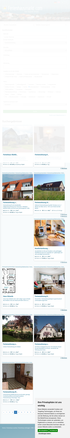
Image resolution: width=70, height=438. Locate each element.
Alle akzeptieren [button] (43, 430)
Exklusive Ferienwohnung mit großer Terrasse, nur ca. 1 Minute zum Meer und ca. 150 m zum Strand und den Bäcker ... (48, 207)
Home (4, 428)
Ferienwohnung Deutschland (8, 173)
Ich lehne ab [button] (53, 430)
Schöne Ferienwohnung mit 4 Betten (12, 346)
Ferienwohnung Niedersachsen (22, 173)
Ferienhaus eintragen (24, 428)
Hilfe (32, 428)
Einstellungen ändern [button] (45, 433)
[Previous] (3, 412)
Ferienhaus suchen (12, 428)
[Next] (33, 412)
